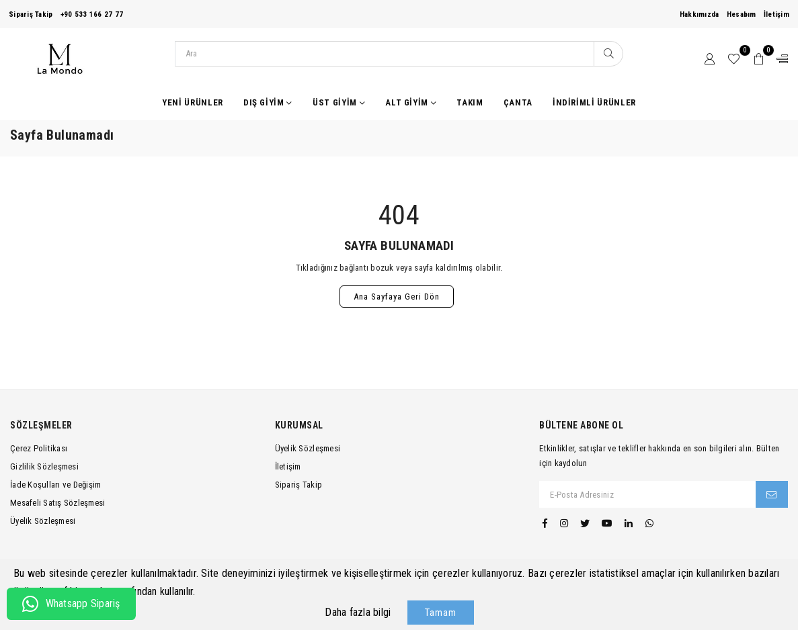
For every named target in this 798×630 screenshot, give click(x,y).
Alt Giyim (410, 102)
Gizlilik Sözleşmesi (44, 466)
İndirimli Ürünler (594, 102)
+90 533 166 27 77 (92, 14)
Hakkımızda (699, 14)
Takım (469, 102)
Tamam (440, 612)
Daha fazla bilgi (358, 612)
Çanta (518, 102)
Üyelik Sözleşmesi (42, 521)
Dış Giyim (267, 102)
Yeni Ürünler (192, 102)
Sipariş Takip (30, 14)
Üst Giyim (339, 102)
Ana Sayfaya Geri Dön (397, 296)
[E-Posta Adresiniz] (647, 494)
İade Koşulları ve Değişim (56, 485)
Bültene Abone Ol (581, 425)
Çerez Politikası (38, 448)
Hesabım (741, 14)
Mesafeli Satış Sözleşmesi (58, 503)
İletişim (776, 14)
